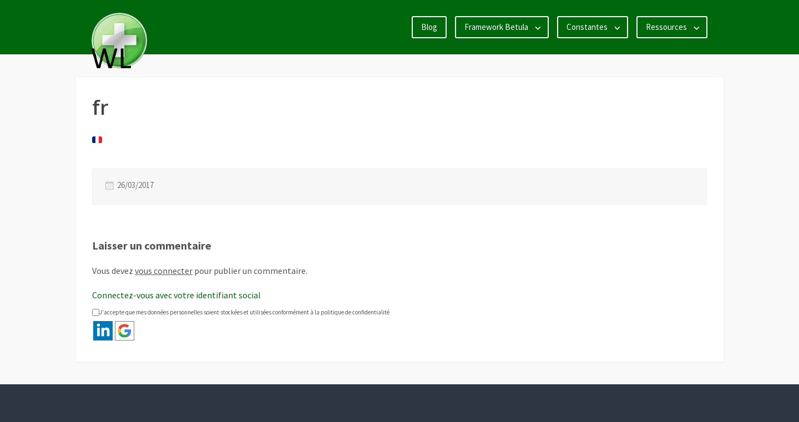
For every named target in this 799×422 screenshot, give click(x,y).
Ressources (666, 27)
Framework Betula (496, 27)
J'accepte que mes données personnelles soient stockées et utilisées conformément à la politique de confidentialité (241, 312)
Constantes (587, 27)
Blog (429, 27)
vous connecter (164, 270)
